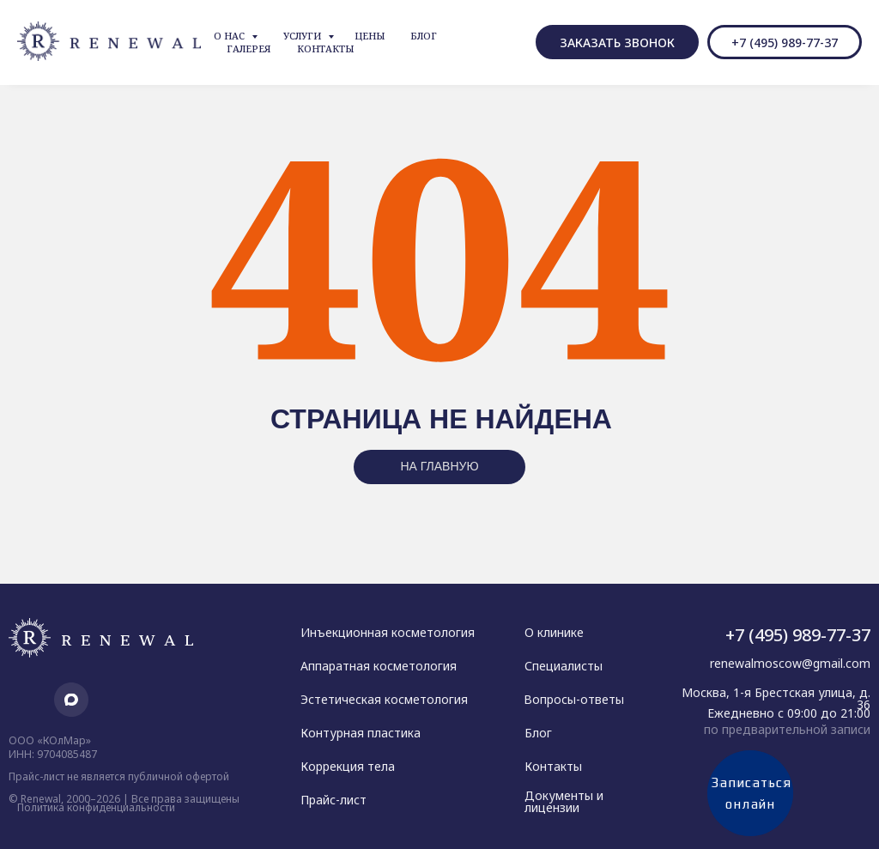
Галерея (249, 48)
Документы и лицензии (563, 801)
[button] (617, 42)
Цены (370, 35)
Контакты (325, 48)
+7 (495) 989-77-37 (797, 634)
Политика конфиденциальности (96, 807)
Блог (423, 35)
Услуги (303, 35)
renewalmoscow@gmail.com (790, 663)
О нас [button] (230, 35)
